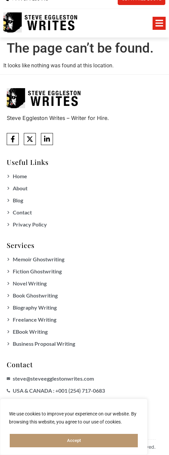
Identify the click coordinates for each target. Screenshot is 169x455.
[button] (159, 23)
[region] (74, 428)
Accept (73, 440)
